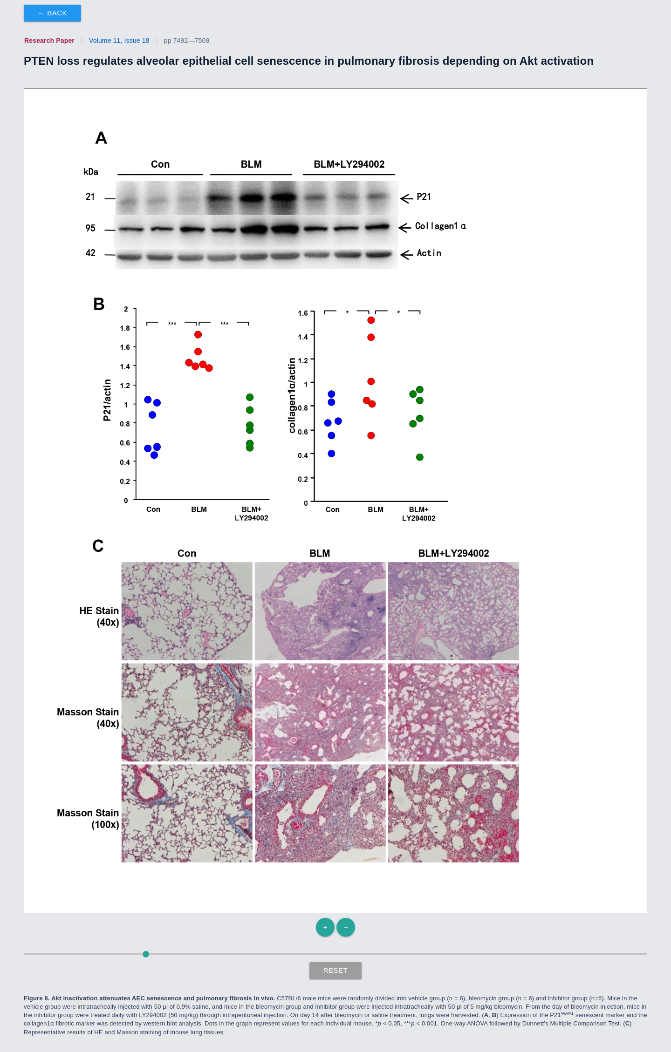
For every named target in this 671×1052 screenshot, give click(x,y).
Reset (335, 970)
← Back (52, 13)
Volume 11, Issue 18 (119, 40)
